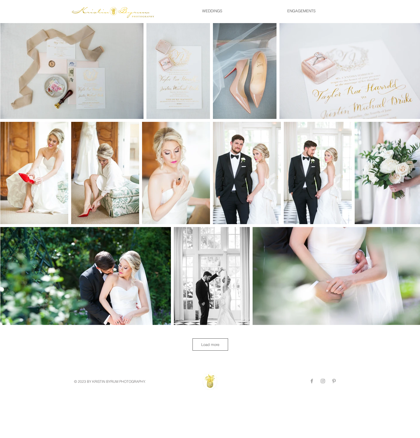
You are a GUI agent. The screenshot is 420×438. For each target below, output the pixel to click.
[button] (212, 11)
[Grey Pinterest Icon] (334, 381)
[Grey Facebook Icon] (312, 381)
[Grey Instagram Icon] (323, 381)
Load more (210, 344)
